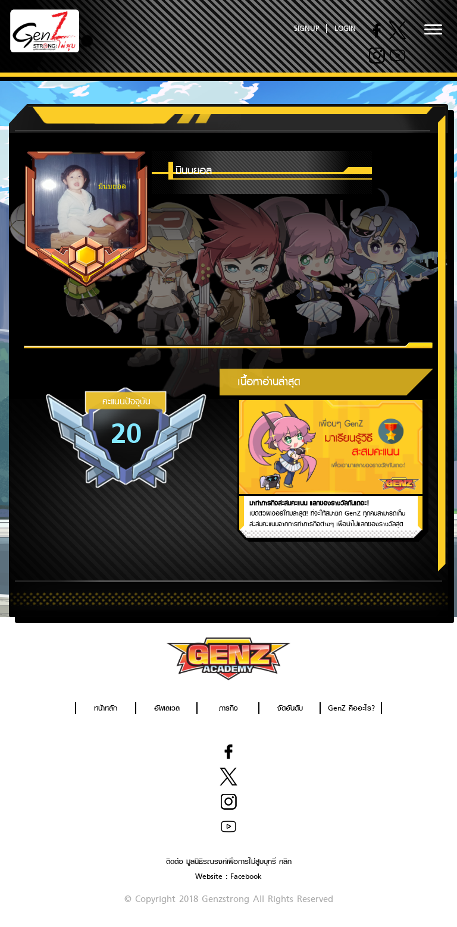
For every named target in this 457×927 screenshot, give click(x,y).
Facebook (246, 876)
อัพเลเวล (167, 708)
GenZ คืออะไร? (351, 708)
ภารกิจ (228, 708)
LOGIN (345, 28)
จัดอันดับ (290, 708)
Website (209, 876)
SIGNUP (307, 28)
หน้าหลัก (105, 708)
